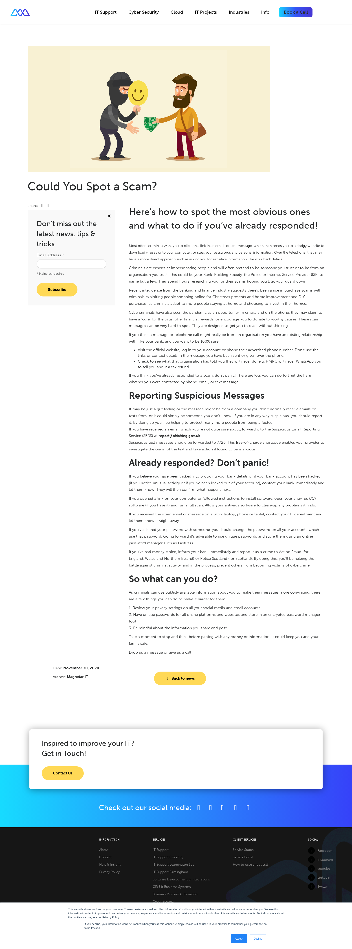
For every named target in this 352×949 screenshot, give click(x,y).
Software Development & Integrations (181, 879)
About (103, 850)
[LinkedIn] (222, 807)
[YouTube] (236, 807)
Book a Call (296, 12)
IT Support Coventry (168, 857)
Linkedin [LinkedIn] (319, 877)
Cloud (177, 12)
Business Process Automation (175, 894)
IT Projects (206, 12)
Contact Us (63, 773)
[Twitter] (210, 807)
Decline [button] (257, 938)
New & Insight (110, 865)
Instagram (320, 859)
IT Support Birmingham (170, 872)
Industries (239, 12)
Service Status (243, 850)
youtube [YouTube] (319, 868)
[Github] (248, 807)
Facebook (320, 850)
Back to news (180, 678)
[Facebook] (199, 807)
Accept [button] (239, 938)
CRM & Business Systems (172, 887)
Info (265, 12)
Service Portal (243, 857)
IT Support (106, 12)
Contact (105, 857)
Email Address (50, 255)
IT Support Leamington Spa (173, 865)
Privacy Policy (109, 872)
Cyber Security (143, 12)
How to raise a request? (250, 865)
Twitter (318, 886)
